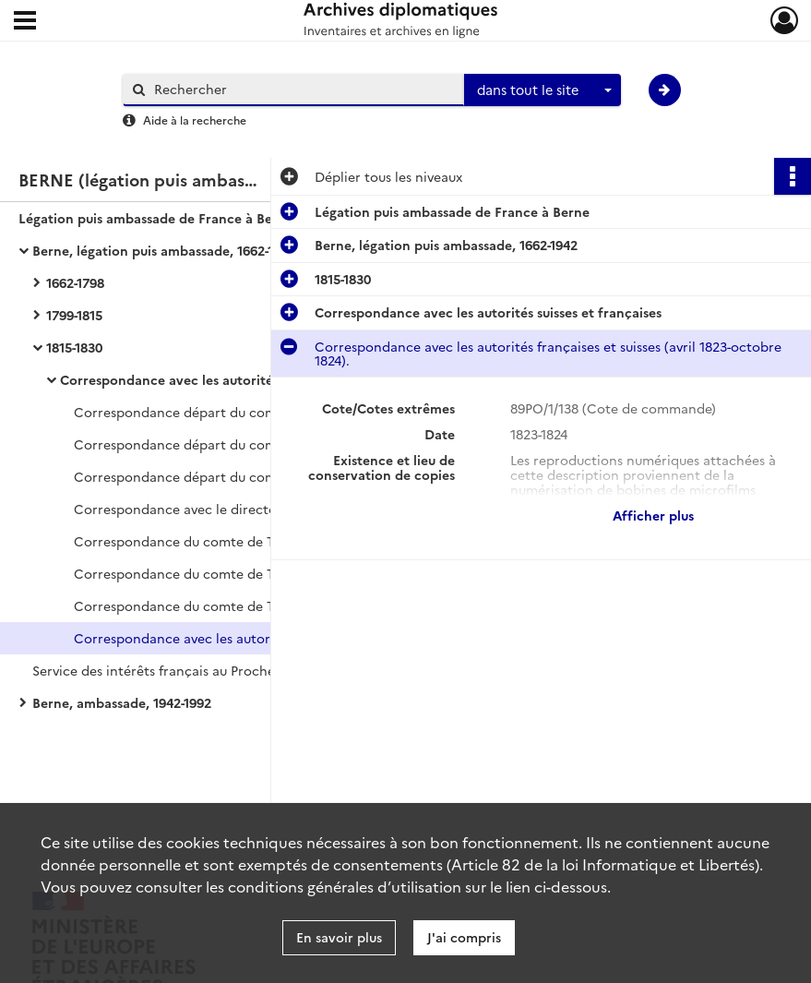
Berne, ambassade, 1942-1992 (121, 702)
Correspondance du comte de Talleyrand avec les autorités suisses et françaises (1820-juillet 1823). (258, 605)
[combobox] (542, 90)
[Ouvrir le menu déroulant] (25, 22)
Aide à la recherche (194, 119)
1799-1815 (74, 315)
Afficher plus (653, 515)
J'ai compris (464, 937)
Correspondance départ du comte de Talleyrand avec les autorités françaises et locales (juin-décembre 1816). (258, 411)
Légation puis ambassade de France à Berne (155, 218)
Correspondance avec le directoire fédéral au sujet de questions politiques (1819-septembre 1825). (258, 508)
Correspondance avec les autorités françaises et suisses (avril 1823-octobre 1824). (258, 638)
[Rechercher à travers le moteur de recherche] (302, 89)
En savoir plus (339, 937)
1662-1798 (75, 282)
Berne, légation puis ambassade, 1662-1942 (163, 250)
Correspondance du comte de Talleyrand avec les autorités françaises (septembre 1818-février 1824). (258, 573)
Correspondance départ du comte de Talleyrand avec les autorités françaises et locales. (258, 476)
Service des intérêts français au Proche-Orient (176, 670)
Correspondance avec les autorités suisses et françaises (233, 379)
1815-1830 (74, 347)
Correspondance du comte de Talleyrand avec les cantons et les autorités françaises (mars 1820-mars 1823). (258, 541)
